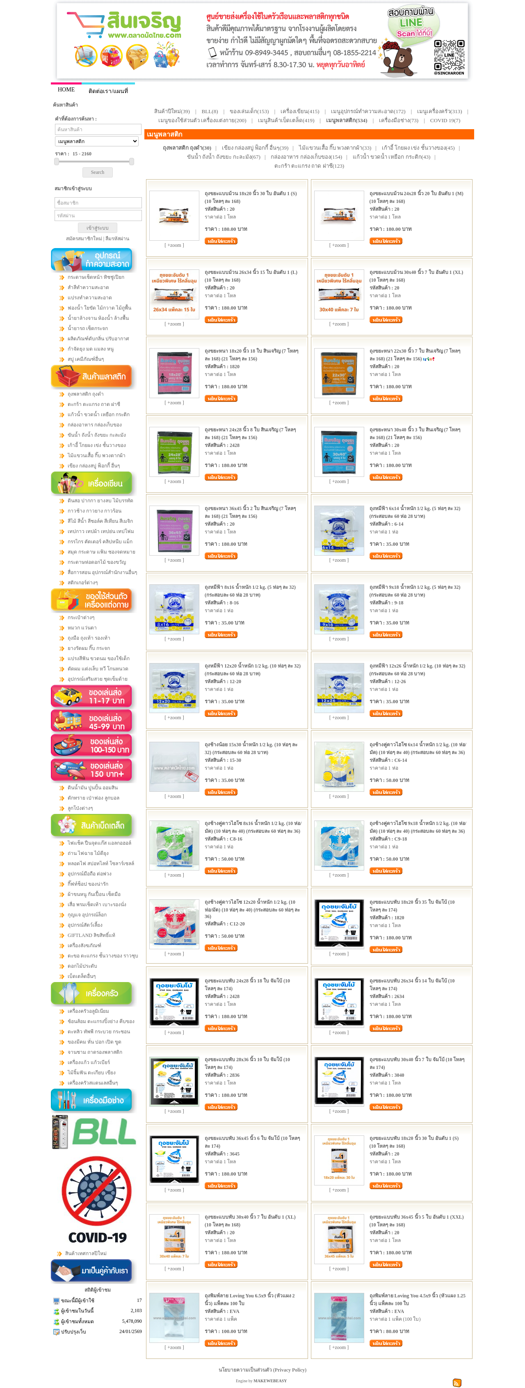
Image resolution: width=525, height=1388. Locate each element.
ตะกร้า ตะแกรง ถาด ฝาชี (94, 404)
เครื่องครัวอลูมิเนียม (88, 1011)
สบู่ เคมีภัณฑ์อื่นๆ (86, 359)
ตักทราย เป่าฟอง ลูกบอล (93, 798)
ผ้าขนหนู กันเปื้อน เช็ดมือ (94, 894)
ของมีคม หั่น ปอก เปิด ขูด (94, 1042)
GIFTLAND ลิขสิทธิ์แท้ (91, 935)
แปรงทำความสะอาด (90, 298)
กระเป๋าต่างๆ (81, 617)
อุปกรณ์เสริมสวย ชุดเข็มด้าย (98, 679)
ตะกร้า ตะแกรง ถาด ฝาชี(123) (309, 166)
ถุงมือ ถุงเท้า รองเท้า (89, 638)
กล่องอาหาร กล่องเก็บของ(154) (306, 157)
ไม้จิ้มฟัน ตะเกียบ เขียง (92, 1073)
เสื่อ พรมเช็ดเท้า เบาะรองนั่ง (97, 904)
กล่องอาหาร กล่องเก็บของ (95, 425)
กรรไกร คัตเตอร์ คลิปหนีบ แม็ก (100, 542)
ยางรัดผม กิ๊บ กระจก (89, 648)
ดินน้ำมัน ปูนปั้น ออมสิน (93, 788)
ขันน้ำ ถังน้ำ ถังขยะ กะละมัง (97, 435)
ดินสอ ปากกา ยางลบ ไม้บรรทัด (100, 501)
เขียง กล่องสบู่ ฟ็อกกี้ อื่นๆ (94, 466)
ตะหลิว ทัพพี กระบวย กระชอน (99, 1032)
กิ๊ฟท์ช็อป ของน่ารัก (88, 884)
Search (98, 172)
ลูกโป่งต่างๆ (80, 808)
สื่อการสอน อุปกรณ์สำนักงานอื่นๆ (102, 572)
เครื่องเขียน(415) (300, 111)
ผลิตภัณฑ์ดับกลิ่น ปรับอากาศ (98, 339)
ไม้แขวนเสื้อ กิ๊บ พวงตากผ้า (97, 455)
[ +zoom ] (174, 245)
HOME (66, 90)
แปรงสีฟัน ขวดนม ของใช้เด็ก (99, 658)
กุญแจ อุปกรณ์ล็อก (87, 915)
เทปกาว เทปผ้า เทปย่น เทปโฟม (101, 531)
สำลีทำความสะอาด (88, 287)
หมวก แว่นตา (82, 628)
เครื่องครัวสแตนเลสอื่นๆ (93, 1083)
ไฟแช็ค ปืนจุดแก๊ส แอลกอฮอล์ (99, 843)
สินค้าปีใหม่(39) (172, 111)
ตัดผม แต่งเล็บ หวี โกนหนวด (98, 669)
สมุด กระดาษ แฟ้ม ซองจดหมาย (101, 552)
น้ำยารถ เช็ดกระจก (88, 328)
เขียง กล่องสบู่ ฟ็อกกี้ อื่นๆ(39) (255, 148)
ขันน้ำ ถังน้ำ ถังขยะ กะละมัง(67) (223, 157)
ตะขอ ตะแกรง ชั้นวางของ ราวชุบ (103, 956)
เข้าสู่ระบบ (98, 228)
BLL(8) (209, 111)
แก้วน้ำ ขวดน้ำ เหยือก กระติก (99, 414)
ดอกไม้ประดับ (82, 966)
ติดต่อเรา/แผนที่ (108, 91)
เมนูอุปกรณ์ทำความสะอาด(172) (368, 111)
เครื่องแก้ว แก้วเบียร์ (89, 1062)
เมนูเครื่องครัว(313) (439, 111)
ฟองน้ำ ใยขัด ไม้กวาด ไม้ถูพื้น (99, 308)
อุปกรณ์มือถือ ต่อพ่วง (90, 874)
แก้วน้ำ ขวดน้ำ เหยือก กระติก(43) (392, 157)
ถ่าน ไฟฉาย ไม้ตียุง (88, 853)
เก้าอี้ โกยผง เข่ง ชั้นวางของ (97, 445)
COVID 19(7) (445, 120)
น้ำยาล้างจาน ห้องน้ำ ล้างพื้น (98, 318)
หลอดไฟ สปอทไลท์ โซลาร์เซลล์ (101, 863)
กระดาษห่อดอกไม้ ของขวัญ (97, 562)
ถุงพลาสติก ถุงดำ (86, 394)
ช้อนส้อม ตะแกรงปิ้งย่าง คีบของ (101, 1021)
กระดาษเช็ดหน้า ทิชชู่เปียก (96, 277)
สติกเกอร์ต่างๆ (83, 583)
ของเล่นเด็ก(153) (249, 111)
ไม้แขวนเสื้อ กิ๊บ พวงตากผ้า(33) (335, 148)
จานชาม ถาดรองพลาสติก (95, 1052)
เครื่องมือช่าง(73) (398, 120)
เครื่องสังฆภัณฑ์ (84, 945)
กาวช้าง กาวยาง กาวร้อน (94, 511)
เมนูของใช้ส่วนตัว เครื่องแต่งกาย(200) (202, 120)
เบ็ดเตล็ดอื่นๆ (82, 976)
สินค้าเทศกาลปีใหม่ (86, 1253)
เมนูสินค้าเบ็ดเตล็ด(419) (286, 120)
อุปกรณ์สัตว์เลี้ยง (85, 925)
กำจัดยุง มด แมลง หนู (91, 349)
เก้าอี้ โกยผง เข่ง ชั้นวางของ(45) (418, 148)
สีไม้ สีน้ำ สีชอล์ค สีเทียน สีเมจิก (100, 521)
